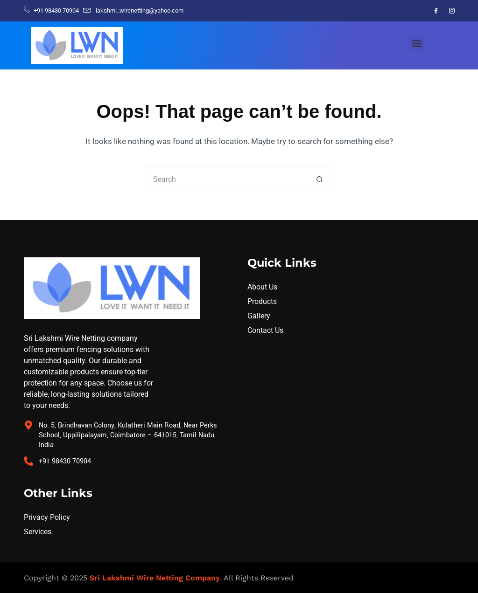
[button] (416, 43)
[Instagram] (452, 11)
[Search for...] (226, 179)
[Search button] (319, 179)
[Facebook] (436, 11)
